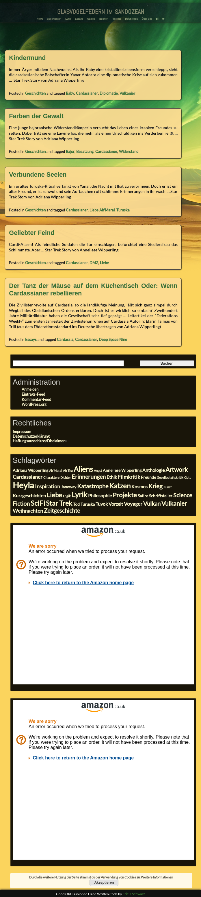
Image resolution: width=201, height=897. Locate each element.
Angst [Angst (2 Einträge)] (98, 470)
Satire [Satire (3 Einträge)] (143, 496)
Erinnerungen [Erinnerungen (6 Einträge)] (89, 476)
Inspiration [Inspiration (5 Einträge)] (47, 486)
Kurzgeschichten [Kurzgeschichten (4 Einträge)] (29, 495)
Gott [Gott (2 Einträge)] (187, 477)
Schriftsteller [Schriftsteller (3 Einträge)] (160, 496)
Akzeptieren (104, 882)
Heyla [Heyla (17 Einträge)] (23, 485)
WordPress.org (34, 404)
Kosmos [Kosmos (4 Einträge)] (139, 486)
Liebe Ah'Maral (102, 210)
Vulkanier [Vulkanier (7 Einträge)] (174, 503)
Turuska (123, 210)
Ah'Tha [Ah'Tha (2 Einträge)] (68, 470)
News (40, 18)
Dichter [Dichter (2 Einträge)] (65, 477)
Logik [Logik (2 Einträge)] (67, 496)
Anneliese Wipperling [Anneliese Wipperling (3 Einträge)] (122, 470)
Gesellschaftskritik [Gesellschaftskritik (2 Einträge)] (170, 477)
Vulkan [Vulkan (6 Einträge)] (152, 503)
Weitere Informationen (157, 877)
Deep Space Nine (113, 339)
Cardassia (65, 339)
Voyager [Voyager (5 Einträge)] (133, 503)
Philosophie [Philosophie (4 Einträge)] (100, 495)
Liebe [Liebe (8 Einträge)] (54, 495)
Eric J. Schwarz (133, 894)
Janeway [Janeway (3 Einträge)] (68, 487)
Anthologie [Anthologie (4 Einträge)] (153, 470)
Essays (79, 18)
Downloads (131, 18)
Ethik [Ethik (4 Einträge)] (112, 477)
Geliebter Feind (31, 232)
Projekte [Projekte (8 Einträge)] (125, 495)
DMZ (94, 262)
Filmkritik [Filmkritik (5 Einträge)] (129, 477)
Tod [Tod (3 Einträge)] (76, 504)
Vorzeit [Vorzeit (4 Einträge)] (116, 504)
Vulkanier (127, 93)
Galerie (91, 18)
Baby (70, 93)
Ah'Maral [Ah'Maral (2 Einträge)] (55, 470)
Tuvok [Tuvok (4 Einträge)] (102, 504)
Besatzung (85, 151)
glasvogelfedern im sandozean (100, 11)
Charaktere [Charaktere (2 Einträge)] (51, 477)
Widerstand (128, 151)
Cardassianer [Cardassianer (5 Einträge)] (27, 477)
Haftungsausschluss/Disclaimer (39, 441)
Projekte (116, 18)
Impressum (22, 431)
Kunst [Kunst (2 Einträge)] (167, 487)
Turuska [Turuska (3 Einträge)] (88, 504)
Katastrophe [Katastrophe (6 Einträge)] (92, 486)
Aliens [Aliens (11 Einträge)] (83, 469)
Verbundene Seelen (37, 174)
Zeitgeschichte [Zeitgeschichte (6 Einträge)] (62, 510)
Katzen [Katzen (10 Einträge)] (120, 485)
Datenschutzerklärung (31, 436)
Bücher (103, 18)
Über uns (147, 18)
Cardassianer (87, 93)
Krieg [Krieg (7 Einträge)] (155, 486)
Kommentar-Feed (36, 399)
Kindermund (27, 57)
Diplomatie (109, 93)
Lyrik (68, 18)
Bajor (70, 151)
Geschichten (54, 18)
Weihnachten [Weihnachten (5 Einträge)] (28, 510)
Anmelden (30, 389)
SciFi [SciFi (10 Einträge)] (38, 503)
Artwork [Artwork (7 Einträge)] (176, 469)
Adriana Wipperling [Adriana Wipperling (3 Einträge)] (30, 470)
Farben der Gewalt (36, 116)
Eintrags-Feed (33, 394)
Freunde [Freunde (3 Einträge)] (148, 477)
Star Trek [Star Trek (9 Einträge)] (59, 503)
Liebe (104, 262)
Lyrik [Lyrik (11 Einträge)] (79, 494)
